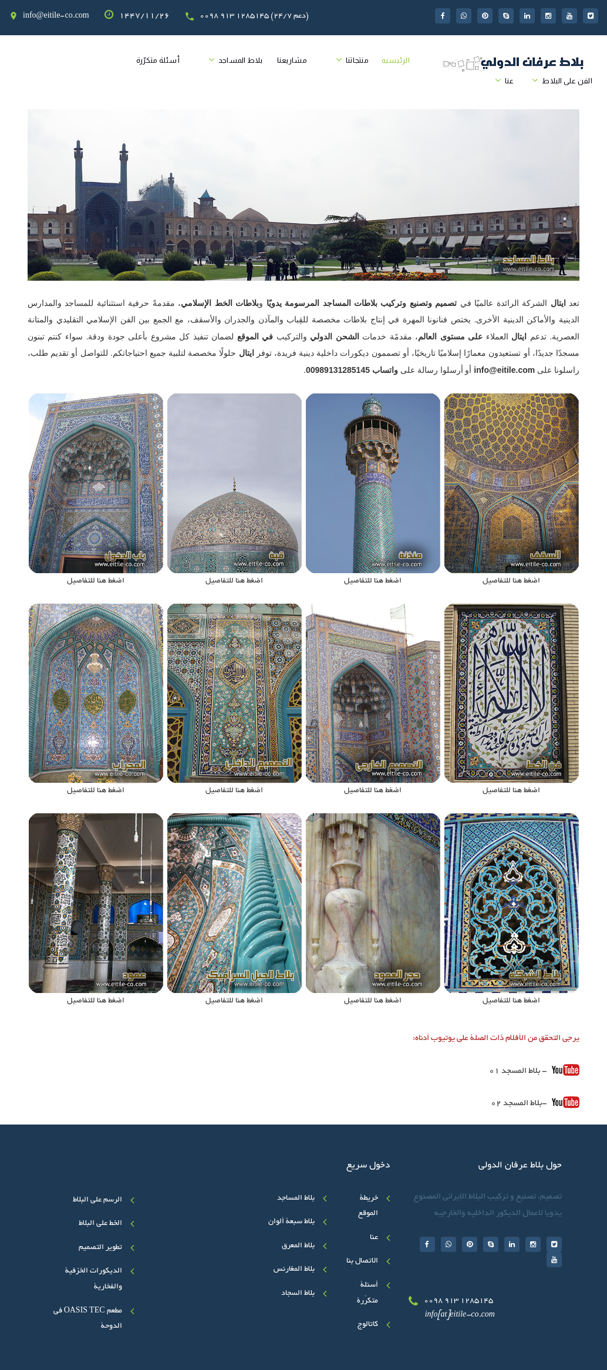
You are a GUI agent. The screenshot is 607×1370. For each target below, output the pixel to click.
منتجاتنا (357, 60)
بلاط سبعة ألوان (291, 1222)
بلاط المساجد (240, 60)
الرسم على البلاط (97, 1200)
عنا (509, 80)
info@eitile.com (504, 370)
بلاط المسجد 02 (516, 1103)
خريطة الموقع (368, 1206)
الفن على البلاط (567, 80)
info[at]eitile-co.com (460, 1315)
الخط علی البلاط (100, 1224)
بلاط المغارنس (294, 1269)
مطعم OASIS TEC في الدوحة (87, 1319)
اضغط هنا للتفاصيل (511, 581)
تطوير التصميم (100, 1248)
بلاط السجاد (298, 1294)
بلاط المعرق (298, 1246)
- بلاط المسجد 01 (534, 1070)
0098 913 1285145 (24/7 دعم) (254, 16)
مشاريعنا (292, 60)
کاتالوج (368, 1325)
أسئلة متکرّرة (158, 60)
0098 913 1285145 (458, 1301)
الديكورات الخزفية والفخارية (93, 1279)
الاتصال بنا (362, 1261)
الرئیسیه (396, 60)
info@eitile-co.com (56, 16)
